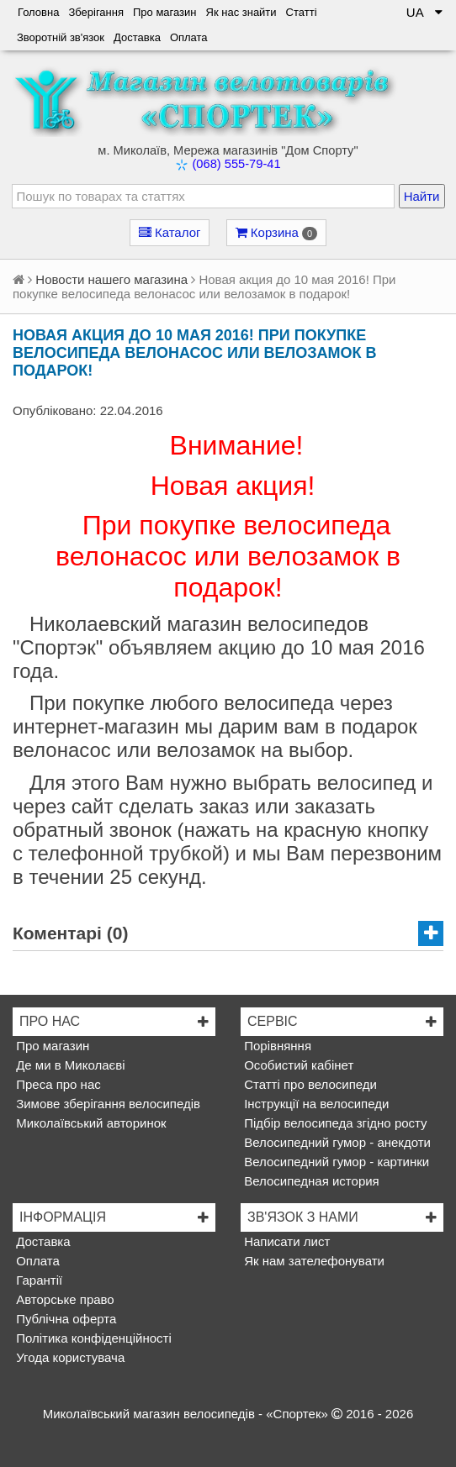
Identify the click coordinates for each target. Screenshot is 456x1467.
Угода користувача (69, 1357)
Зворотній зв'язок (60, 37)
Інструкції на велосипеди (315, 1103)
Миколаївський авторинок (90, 1123)
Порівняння (276, 1045)
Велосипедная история (310, 1181)
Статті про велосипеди (309, 1084)
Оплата (189, 37)
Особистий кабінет (297, 1065)
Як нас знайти (241, 12)
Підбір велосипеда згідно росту (334, 1123)
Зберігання (96, 12)
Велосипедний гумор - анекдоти (336, 1142)
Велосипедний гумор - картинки (335, 1161)
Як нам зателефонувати (312, 1261)
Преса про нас (57, 1084)
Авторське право (63, 1299)
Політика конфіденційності (92, 1338)
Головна (38, 12)
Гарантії (37, 1280)
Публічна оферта (64, 1319)
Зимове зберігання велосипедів (106, 1103)
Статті (301, 12)
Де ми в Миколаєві (69, 1065)
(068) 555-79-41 (236, 164)
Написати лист (285, 1241)
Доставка (137, 37)
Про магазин (165, 12)
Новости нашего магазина (111, 279)
